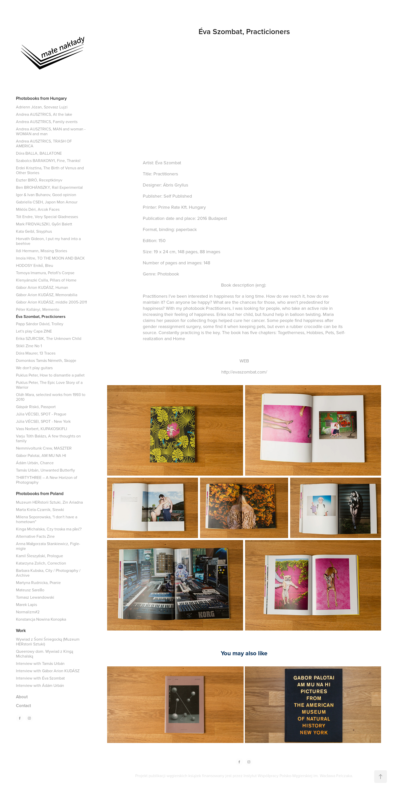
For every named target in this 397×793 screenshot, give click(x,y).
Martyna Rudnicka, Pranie (38, 582)
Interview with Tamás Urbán (40, 663)
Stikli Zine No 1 (29, 345)
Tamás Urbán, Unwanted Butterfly (45, 470)
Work (21, 630)
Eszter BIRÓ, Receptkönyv (39, 180)
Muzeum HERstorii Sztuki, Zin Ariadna (49, 502)
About (22, 697)
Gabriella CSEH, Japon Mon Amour (46, 202)
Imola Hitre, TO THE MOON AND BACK (50, 258)
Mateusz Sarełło (30, 590)
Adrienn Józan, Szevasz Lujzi (42, 107)
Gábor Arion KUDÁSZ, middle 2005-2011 (51, 302)
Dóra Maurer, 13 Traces (35, 353)
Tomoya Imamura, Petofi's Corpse (45, 272)
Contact (23, 706)
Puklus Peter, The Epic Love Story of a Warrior (49, 385)
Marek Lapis (26, 604)
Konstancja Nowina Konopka (41, 619)
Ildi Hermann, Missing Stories (41, 250)
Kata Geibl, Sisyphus (34, 231)
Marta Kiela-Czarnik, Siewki (40, 509)
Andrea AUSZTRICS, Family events (46, 121)
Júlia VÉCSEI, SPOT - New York (43, 421)
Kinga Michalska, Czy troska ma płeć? (49, 529)
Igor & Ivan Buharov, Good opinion (46, 194)
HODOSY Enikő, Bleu (34, 265)
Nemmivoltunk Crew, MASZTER (44, 448)
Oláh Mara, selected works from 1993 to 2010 (50, 397)
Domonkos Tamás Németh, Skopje (46, 360)
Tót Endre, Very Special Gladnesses (47, 216)
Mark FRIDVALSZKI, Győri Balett (44, 224)
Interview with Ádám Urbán (40, 685)
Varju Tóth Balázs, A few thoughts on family (48, 438)
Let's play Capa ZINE (34, 331)
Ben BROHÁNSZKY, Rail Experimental (49, 187)
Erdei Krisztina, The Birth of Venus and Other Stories (50, 170)
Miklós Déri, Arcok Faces (37, 209)
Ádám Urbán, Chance (35, 462)
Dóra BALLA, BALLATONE (39, 153)
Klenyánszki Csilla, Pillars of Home (46, 280)
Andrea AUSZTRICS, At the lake (44, 114)
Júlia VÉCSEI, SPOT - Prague (41, 414)
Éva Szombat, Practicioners (41, 316)
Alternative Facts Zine (35, 536)
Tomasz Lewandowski (35, 597)
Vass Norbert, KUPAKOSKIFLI (41, 428)
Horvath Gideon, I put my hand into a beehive (48, 241)
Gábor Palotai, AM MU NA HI (41, 455)
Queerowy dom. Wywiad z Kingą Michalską (44, 653)
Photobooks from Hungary (41, 98)
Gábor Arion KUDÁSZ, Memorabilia (46, 294)
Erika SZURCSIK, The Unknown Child (48, 338)
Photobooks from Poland (40, 494)
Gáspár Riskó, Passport (36, 406)
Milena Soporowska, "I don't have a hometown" (46, 519)
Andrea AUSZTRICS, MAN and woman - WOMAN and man (51, 131)
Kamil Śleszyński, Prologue (39, 555)
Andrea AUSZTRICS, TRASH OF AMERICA (44, 143)
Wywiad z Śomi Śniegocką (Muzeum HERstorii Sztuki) (48, 641)
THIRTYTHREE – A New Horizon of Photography (46, 480)
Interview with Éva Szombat (40, 678)
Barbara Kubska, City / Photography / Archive (48, 573)
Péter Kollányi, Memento (37, 309)
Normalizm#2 (27, 612)
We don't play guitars (34, 367)
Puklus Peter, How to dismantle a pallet (50, 375)
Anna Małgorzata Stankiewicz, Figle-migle (48, 546)
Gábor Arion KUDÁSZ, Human (42, 287)
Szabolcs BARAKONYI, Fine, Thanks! (48, 160)
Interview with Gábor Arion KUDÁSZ (48, 670)
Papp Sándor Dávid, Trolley (39, 323)
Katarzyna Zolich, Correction (41, 563)
